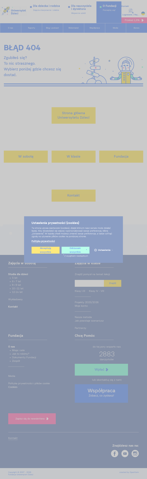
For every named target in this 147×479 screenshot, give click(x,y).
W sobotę (25, 156)
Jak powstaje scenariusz (89, 321)
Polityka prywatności (43, 241)
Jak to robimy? (20, 354)
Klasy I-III (80, 291)
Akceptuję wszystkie (45, 250)
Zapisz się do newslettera (32, 418)
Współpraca (94, 28)
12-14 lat (17, 292)
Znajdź (112, 283)
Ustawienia (103, 250)
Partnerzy (80, 328)
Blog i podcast (52, 28)
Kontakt (125, 6)
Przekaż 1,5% (134, 20)
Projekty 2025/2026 (87, 302)
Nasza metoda (83, 317)
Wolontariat (73, 28)
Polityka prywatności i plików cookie (29, 383)
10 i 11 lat (18, 288)
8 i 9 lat (16, 285)
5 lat (14, 278)
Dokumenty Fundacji (24, 357)
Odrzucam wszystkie (78, 250)
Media (115, 28)
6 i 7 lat (16, 281)
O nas (10, 28)
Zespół (16, 361)
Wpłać (101, 369)
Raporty (31, 28)
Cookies (12, 387)
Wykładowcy (15, 299)
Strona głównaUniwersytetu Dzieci (74, 115)
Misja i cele (18, 350)
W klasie (73, 156)
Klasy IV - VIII (96, 291)
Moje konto (81, 306)
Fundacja (121, 156)
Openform (134, 472)
